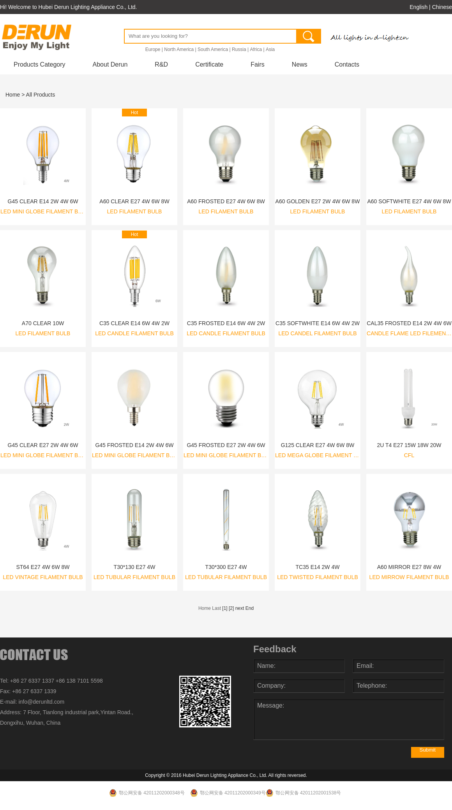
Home (12, 95)
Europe (153, 49)
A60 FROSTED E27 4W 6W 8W (226, 201)
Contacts (347, 64)
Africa (256, 49)
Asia (270, 49)
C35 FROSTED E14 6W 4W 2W (226, 323)
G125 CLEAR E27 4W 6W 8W (318, 445)
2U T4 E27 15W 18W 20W (409, 445)
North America (179, 49)
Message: (348, 719)
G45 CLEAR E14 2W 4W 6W (43, 201)
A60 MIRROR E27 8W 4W (409, 567)
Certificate (209, 64)
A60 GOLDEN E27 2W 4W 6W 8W (317, 201)
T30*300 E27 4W (226, 567)
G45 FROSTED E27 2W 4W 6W (226, 445)
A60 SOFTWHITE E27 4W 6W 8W (409, 201)
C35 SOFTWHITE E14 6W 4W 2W (317, 323)
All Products (40, 95)
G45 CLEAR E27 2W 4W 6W (43, 445)
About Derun (110, 64)
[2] (231, 608)
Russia (239, 49)
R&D (161, 64)
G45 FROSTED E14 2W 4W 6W (134, 445)
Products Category (39, 64)
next (239, 608)
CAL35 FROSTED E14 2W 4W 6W (409, 323)
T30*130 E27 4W (134, 567)
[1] (224, 608)
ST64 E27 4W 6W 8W (42, 567)
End (249, 608)
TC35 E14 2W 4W (317, 567)
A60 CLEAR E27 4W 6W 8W (134, 201)
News (299, 64)
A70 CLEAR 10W (43, 323)
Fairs (258, 64)
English (418, 7)
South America (213, 49)
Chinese (442, 7)
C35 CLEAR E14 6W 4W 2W (134, 323)
